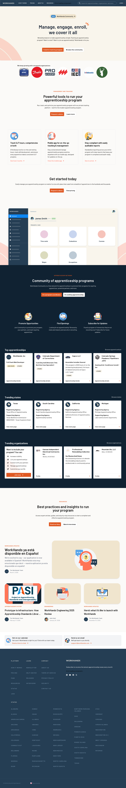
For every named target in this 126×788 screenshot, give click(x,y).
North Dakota (59, 766)
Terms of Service (48, 673)
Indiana (35, 724)
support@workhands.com (81, 643)
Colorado (15, 740)
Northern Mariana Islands (82, 710)
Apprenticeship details (18, 381)
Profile (48, 476)
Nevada (56, 735)
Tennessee (78, 758)
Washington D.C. (102, 735)
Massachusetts (38, 761)
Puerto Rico (79, 737)
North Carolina (60, 761)
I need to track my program (52, 50)
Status (14, 688)
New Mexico (58, 750)
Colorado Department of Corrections (51, 357)
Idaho (34, 714)
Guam (13, 766)
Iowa (34, 730)
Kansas (35, 735)
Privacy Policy (47, 678)
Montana (57, 724)
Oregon (77, 726)
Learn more (71, 114)
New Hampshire (59, 740)
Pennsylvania (80, 732)
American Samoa (18, 719)
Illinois (35, 719)
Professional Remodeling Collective (81, 450)
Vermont (99, 714)
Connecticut (16, 745)
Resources (15, 683)
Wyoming (99, 750)
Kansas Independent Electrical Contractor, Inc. (51, 451)
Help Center (31, 673)
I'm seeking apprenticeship (74, 295)
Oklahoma (78, 721)
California (76, 403)
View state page (18, 427)
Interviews (31, 683)
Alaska (14, 714)
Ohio (76, 716)
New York (57, 756)
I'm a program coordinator (51, 295)
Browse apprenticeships (113, 349)
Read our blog (55, 524)
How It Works (16, 667)
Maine (34, 750)
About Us (45, 667)
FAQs (13, 678)
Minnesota (57, 709)
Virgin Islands (101, 724)
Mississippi (58, 714)
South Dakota (80, 753)
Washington (100, 730)
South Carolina (48, 403)
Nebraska (57, 730)
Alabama (14, 709)
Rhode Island (79, 742)
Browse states (116, 397)
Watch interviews (69, 524)
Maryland (36, 756)
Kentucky (36, 740)
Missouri (57, 719)
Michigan (105, 403)
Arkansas (15, 730)
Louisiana (36, 745)
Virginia (98, 719)
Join (13, 694)
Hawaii (34, 709)
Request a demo (57, 114)
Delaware (15, 750)
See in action (90, 161)
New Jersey (58, 745)
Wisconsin (99, 745)
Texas (15, 403)
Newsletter (31, 667)
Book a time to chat (20, 643)
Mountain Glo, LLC (109, 449)
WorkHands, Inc (19, 356)
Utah (97, 709)
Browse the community (74, 50)
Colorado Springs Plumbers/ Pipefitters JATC (110, 358)
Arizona (14, 724)
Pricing (14, 673)
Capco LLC (76, 356)
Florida (14, 756)
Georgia (14, 761)
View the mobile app (56, 161)
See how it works (17, 161)
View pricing (70, 190)
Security (45, 683)
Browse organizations (114, 443)
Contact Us (46, 688)
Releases (30, 678)
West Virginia (101, 740)
